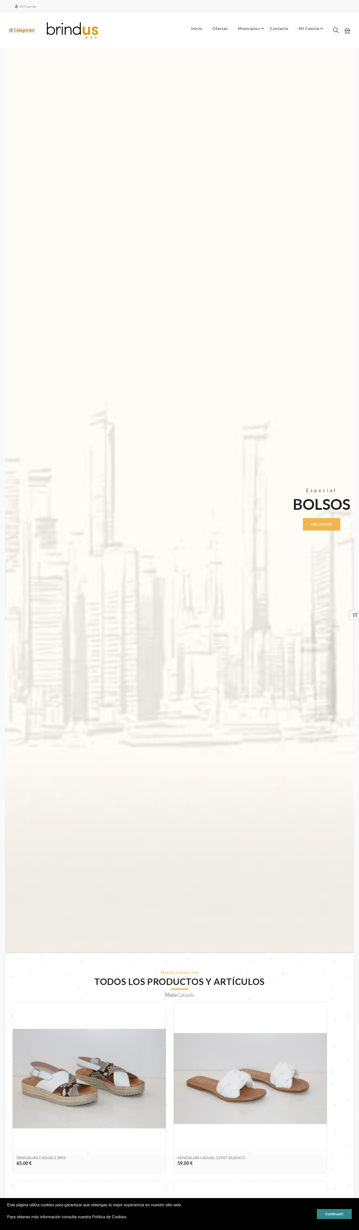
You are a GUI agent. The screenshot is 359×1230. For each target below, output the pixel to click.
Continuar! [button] (334, 1214)
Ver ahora (322, 524)
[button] (8, 1223)
